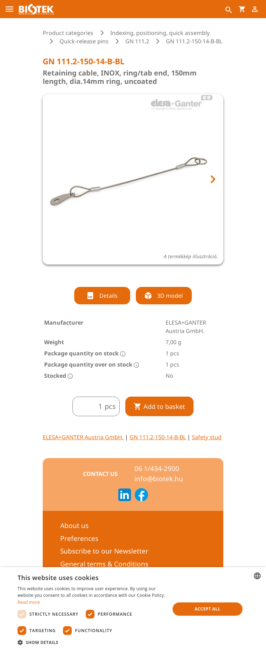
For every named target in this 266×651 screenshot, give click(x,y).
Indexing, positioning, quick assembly (160, 33)
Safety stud (207, 437)
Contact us (100, 474)
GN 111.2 (137, 41)
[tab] (126, 274)
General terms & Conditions (104, 564)
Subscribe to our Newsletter (104, 551)
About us (74, 525)
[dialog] (133, 609)
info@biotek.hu (158, 478)
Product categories (68, 33)
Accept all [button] (207, 609)
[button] (92, 642)
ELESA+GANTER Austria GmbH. (83, 437)
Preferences (79, 538)
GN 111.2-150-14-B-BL (158, 437)
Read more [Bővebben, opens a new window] (29, 602)
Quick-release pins (83, 41)
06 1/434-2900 (156, 468)
